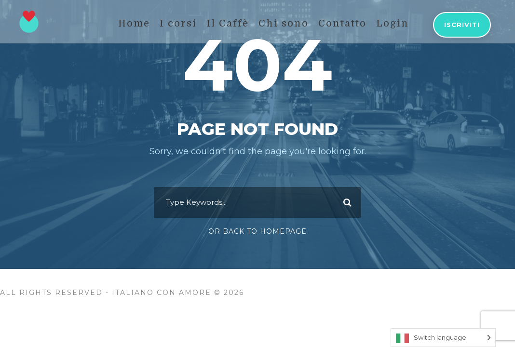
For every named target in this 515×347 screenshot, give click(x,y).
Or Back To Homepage (257, 231)
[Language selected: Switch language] (443, 337)
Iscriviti (462, 24)
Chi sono (283, 23)
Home (134, 23)
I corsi (178, 23)
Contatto (342, 23)
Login (392, 23)
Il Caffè (227, 23)
